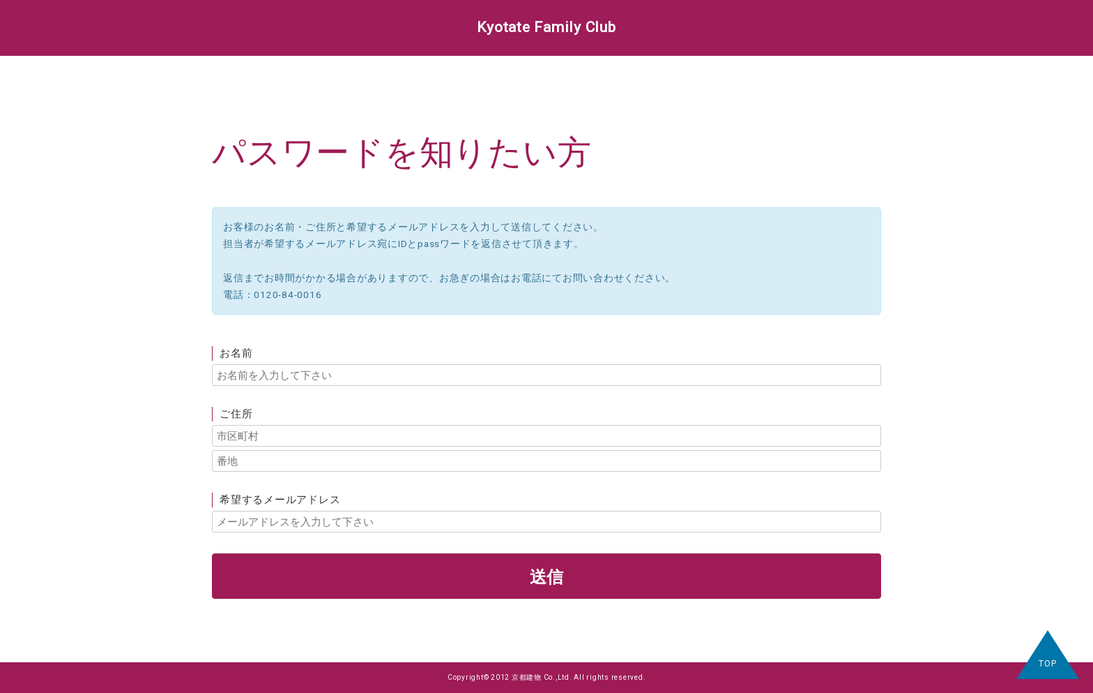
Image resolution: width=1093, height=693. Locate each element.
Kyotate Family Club (546, 27)
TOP (1047, 664)
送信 (546, 576)
